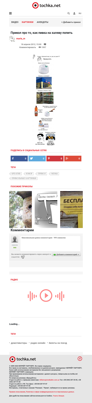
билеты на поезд (58, 343)
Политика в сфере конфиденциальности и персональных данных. (50, 392)
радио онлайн (38, 343)
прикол (42, 174)
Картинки (27, 22)
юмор (29, 174)
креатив (16, 174)
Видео (14, 22)
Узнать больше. (59, 396)
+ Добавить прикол (71, 22)
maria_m (20, 38)
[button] (74, 13)
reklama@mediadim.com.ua (49, 380)
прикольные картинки (24, 178)
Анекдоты (42, 22)
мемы (54, 174)
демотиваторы (19, 343)
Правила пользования (17, 392)
